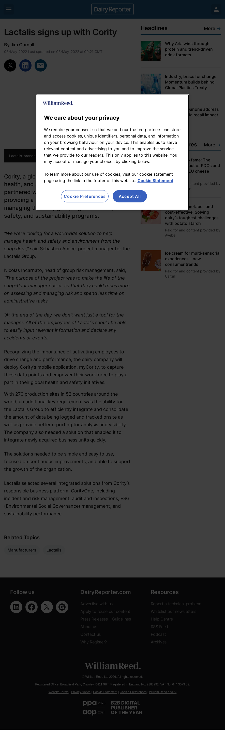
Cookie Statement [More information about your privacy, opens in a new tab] (155, 180)
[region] (112, 152)
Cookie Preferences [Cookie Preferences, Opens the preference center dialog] (85, 196)
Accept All (130, 196)
